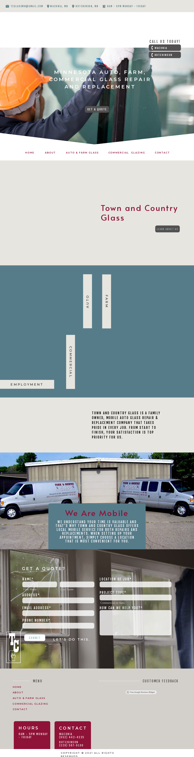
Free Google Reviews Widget (141, 692)
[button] (100, 687)
